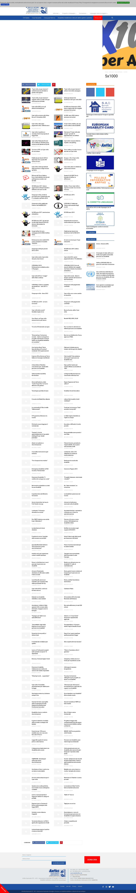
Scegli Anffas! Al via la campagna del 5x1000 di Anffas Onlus (41, 233)
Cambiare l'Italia (68, 588)
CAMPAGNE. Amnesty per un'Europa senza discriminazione (39, 760)
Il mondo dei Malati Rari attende (41, 399)
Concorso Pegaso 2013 (70, 469)
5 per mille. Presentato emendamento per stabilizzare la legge (40, 686)
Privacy (74, 886)
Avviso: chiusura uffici (102, 243)
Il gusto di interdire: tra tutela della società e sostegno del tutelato (40, 722)
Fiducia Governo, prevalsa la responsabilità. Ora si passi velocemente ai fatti (72, 444)
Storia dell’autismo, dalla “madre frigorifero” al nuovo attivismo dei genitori (40, 383)
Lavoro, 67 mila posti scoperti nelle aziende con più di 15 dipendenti (40, 651)
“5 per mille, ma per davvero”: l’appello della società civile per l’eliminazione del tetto (41, 99)
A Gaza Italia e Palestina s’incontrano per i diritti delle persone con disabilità (40, 366)
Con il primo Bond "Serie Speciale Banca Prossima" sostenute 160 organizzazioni (40, 349)
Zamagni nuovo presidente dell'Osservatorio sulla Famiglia (71, 555)
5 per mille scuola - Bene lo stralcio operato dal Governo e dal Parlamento (72, 277)
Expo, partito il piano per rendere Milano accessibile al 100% (72, 366)
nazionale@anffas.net (76, 873)
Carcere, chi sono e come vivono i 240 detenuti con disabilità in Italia (71, 521)
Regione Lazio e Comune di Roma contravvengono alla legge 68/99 (39, 805)
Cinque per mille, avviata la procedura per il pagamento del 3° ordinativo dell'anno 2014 (41, 196)
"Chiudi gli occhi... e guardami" (40, 676)
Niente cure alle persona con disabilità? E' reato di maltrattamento (72, 564)
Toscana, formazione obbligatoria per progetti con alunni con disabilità (72, 677)
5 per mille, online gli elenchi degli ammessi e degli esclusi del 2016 (40, 168)
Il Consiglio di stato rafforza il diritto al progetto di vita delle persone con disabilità (104, 254)
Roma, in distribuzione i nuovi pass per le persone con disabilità (40, 564)
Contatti (62, 886)
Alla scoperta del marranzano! (72, 641)
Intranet (80, 886)
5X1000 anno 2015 (69, 195)
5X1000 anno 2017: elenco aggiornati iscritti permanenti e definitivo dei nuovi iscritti (40, 187)
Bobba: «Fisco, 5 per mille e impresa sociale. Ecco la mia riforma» (72, 187)
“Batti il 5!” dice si (69, 794)
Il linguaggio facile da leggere (95, 170)
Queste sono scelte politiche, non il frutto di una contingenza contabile (40, 787)
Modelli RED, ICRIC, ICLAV (71, 318)
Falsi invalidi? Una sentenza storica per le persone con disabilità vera (72, 357)
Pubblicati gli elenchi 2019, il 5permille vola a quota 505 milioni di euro (40, 159)
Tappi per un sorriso (69, 803)
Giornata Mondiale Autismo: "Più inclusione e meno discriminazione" (40, 546)
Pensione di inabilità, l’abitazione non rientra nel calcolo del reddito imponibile (40, 668)
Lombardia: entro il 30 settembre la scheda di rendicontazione (70, 453)
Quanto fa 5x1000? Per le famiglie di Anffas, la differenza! (71, 177)
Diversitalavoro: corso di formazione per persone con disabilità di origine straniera (72, 814)
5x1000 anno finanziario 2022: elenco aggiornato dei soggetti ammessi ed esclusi (73, 108)
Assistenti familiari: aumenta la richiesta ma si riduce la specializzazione (73, 512)
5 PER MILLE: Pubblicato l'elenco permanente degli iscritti (71, 205)
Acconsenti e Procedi (123, 2)
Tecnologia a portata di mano (40, 391)
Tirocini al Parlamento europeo (41, 327)
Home (56, 886)
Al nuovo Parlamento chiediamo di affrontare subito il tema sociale (40, 572)
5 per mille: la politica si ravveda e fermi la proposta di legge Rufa (40, 133)
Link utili (68, 886)
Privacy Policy (5, 4)
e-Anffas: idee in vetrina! (93, 153)
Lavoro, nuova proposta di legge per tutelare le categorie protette (40, 796)
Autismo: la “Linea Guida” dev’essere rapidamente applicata (71, 617)
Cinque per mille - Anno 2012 (40, 293)
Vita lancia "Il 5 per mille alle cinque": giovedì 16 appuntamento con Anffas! (72, 133)
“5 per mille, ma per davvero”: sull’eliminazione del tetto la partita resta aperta (40, 90)
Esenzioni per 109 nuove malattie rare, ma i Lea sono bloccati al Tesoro (39, 733)
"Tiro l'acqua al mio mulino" (39, 460)
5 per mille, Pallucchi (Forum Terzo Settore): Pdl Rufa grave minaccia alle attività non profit (40, 142)
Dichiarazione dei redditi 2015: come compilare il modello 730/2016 (40, 241)
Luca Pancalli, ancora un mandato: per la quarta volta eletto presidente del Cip (40, 581)
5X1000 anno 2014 (69, 212)
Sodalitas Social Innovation (72, 391)
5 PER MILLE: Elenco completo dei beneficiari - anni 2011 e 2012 (40, 286)
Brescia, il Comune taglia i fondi (41, 659)
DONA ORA (92, 860)
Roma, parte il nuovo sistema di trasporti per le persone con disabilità (73, 572)
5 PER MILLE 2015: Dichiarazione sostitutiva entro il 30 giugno (40, 267)
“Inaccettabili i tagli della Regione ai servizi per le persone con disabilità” (39, 626)
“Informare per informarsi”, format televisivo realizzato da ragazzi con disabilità (72, 686)
